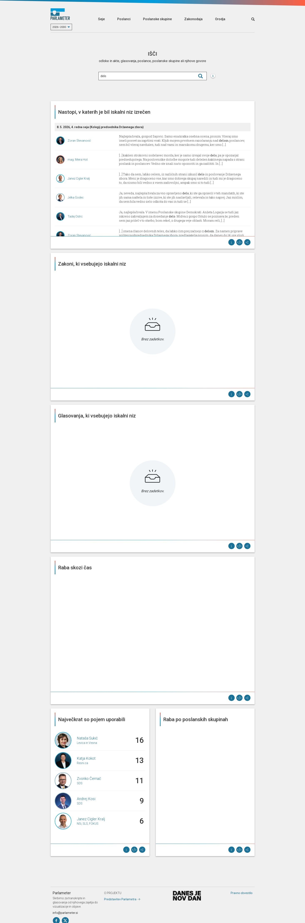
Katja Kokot (86, 758)
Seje (101, 19)
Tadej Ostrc (75, 216)
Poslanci (124, 19)
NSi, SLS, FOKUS (87, 823)
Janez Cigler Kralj (79, 178)
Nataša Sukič (87, 738)
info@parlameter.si (65, 912)
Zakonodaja (193, 19)
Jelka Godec (76, 197)
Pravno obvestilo (242, 893)
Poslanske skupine (157, 19)
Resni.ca (82, 763)
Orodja (220, 19)
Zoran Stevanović (79, 140)
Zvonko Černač (89, 778)
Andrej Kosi (86, 799)
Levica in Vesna (87, 742)
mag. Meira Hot (78, 159)
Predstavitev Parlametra (120, 899)
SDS (79, 783)
